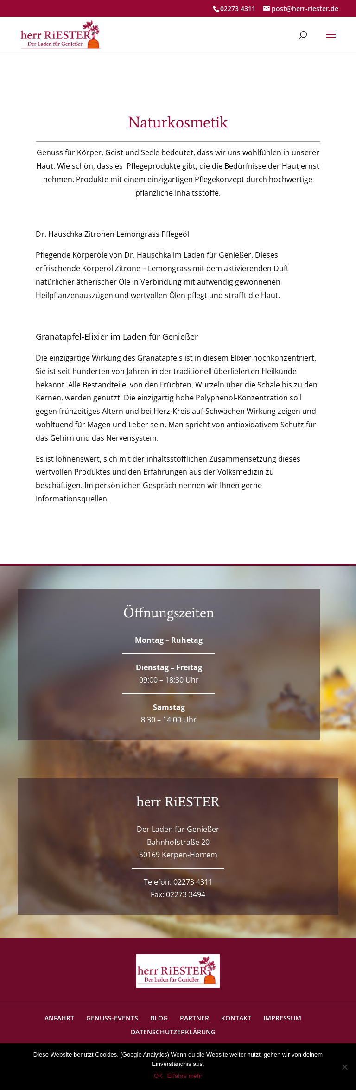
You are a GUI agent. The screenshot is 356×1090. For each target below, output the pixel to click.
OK (158, 1075)
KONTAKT (236, 1018)
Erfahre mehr (184, 1075)
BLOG (159, 1018)
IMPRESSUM (282, 1018)
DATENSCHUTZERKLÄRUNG (173, 1031)
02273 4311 (237, 8)
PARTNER (194, 1018)
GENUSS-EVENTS (112, 1018)
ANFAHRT (59, 1018)
